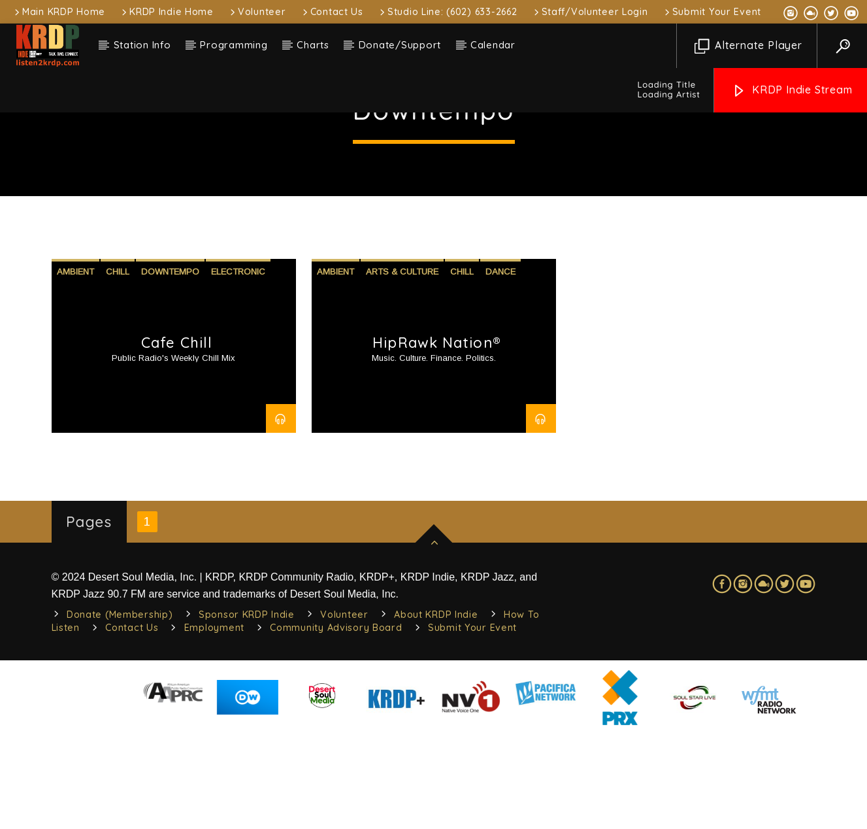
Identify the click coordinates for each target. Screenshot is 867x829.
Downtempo (170, 366)
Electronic (238, 366)
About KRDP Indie (436, 709)
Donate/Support (400, 45)
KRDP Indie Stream (792, 90)
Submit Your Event (712, 12)
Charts (313, 45)
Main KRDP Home (58, 12)
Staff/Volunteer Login (590, 12)
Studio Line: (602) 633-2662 (447, 12)
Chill (117, 366)
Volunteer (257, 12)
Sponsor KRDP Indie (247, 709)
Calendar (492, 45)
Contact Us (332, 12)
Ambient (75, 366)
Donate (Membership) (120, 709)
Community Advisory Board (336, 722)
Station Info (142, 45)
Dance (500, 366)
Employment (214, 722)
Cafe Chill (176, 437)
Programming (233, 45)
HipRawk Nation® (436, 437)
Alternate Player (748, 46)
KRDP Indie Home (167, 12)
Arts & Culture (402, 366)
